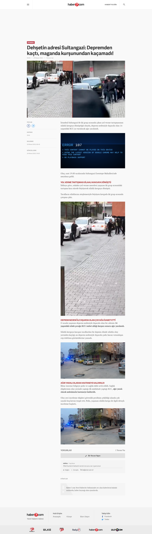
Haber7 (96, 529)
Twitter (105, 519)
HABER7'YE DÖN (111, 5)
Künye (69, 517)
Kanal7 (32, 529)
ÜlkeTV (47, 529)
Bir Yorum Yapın (92, 455)
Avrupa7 (61, 529)
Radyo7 (76, 529)
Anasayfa (57, 517)
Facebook (107, 517)
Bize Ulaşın (84, 517)
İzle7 (116, 529)
